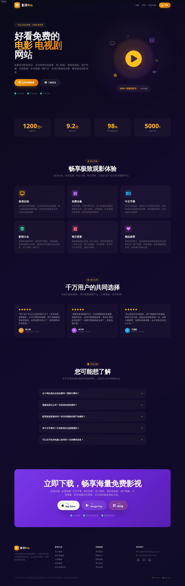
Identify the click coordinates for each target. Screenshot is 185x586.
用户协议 (99, 563)
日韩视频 (58, 559)
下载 (165, 5)
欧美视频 (58, 563)
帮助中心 (99, 555)
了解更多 (50, 82)
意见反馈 (99, 567)
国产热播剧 (59, 555)
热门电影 (58, 551)
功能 (137, 5)
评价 (144, 5)
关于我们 (99, 551)
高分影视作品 (60, 567)
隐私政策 (99, 559)
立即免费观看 (26, 82)
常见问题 (152, 5)
